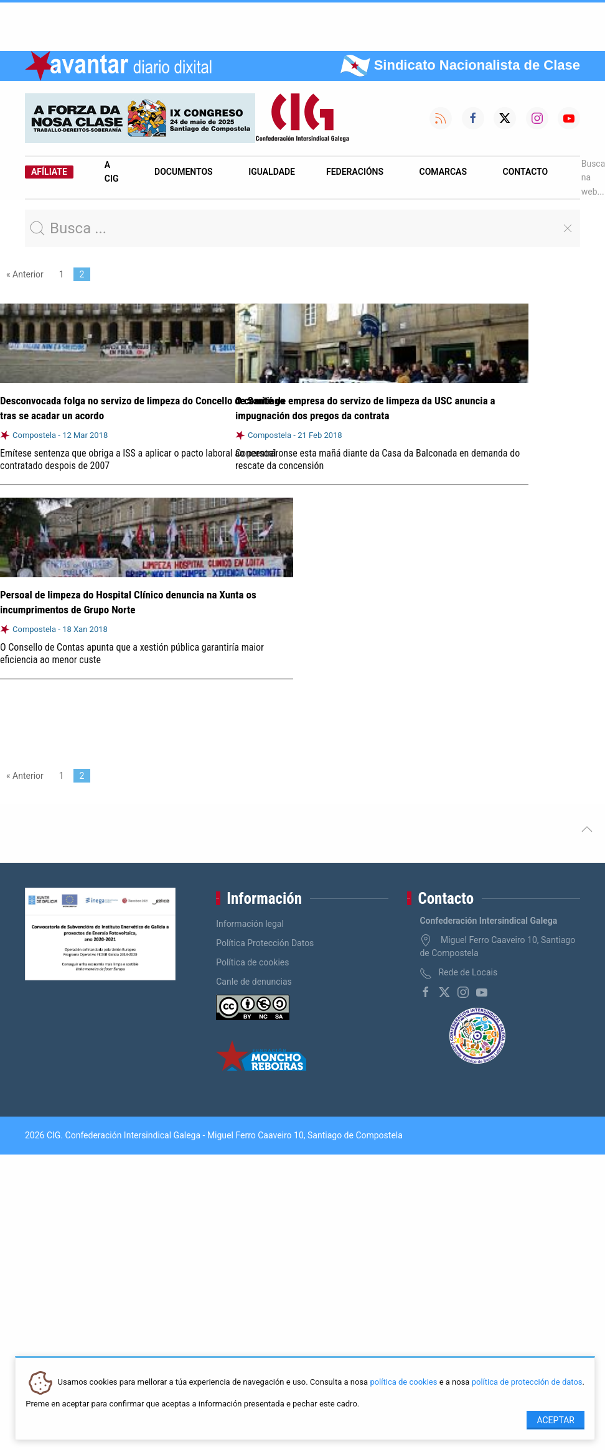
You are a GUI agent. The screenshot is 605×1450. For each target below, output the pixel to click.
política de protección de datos (527, 1382)
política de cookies (403, 1382)
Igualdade (271, 172)
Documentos (183, 172)
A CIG (112, 172)
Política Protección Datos (265, 943)
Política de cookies (252, 962)
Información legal (250, 924)
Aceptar (556, 1420)
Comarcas (443, 172)
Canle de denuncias (254, 982)
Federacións (354, 172)
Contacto (525, 172)
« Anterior (25, 274)
